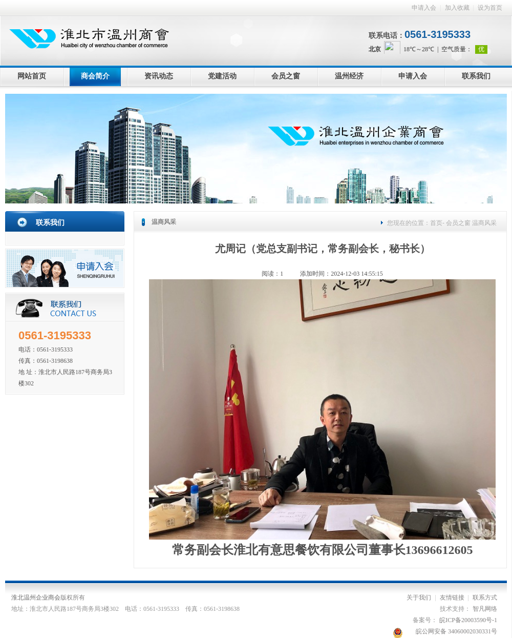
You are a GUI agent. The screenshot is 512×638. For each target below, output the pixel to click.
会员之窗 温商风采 (470, 223)
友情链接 (452, 597)
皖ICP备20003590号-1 (468, 620)
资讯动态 (158, 76)
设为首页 (490, 7)
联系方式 (485, 597)
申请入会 (424, 7)
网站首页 (31, 76)
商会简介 (95, 76)
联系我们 (476, 76)
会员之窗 (285, 76)
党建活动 (222, 76)
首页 (436, 223)
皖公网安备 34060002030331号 (456, 631)
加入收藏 (457, 7)
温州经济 (349, 76)
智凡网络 (485, 608)
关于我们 (419, 597)
